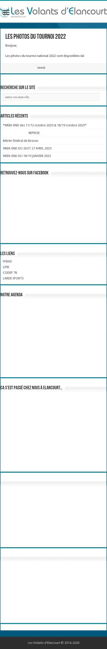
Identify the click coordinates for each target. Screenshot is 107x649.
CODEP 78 (10, 272)
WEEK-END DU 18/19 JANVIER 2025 (27, 156)
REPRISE (34, 133)
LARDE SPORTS (13, 278)
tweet (41, 67)
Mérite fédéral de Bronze (20, 141)
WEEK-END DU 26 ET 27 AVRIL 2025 (27, 148)
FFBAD (7, 261)
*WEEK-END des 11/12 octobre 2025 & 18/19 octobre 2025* (44, 125)
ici (82, 56)
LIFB (6, 267)
